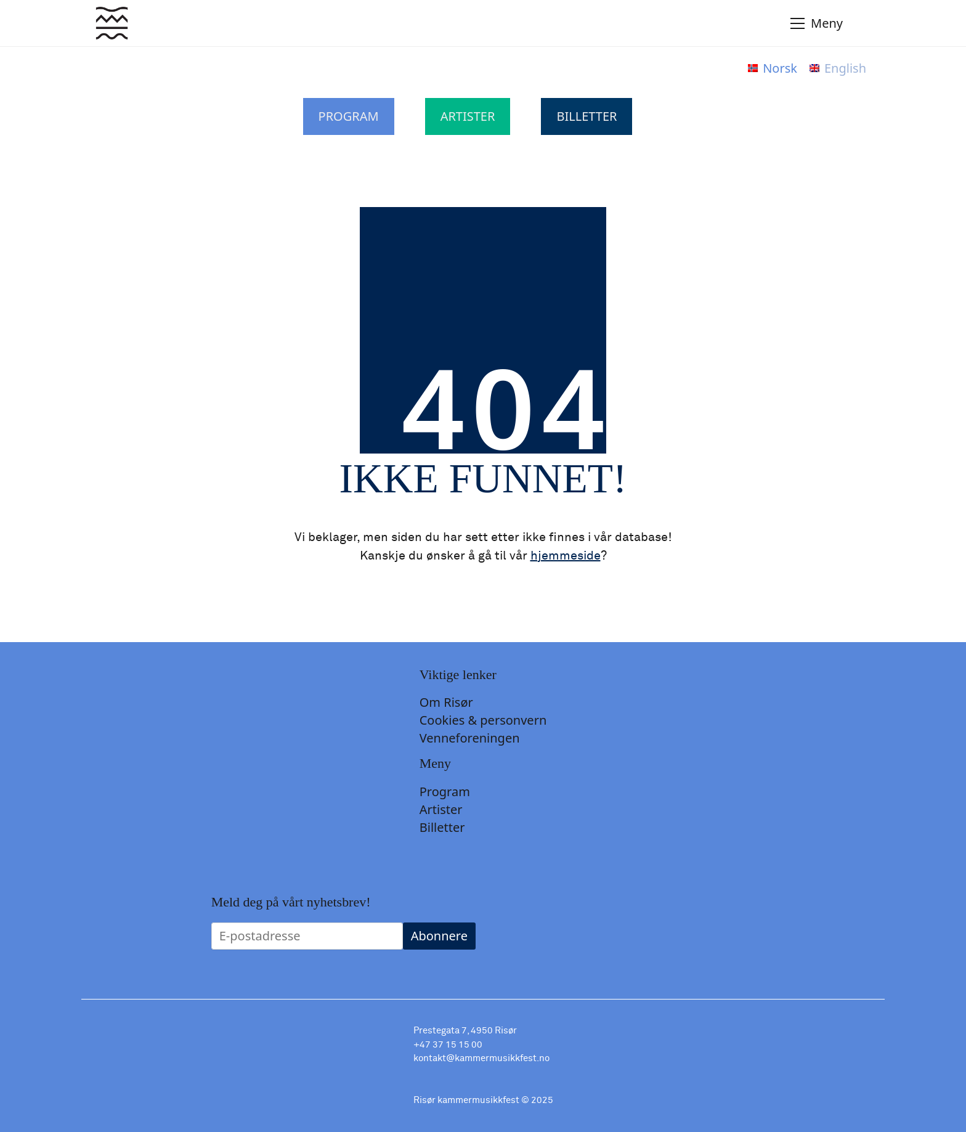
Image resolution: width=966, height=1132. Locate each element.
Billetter (586, 116)
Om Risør (446, 702)
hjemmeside (565, 556)
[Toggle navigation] (832, 23)
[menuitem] (772, 68)
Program (349, 116)
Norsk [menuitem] (780, 68)
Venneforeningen (470, 738)
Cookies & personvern (483, 720)
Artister (467, 116)
